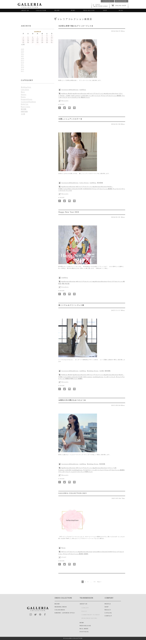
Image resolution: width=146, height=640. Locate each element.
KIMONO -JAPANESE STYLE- (65, 613)
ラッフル (69, 190)
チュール (116, 189)
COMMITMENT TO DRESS (91, 615)
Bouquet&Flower (26, 99)
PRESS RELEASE (89, 10)
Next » (99, 582)
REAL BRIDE (84, 628)
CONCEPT (85, 608)
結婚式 (80, 378)
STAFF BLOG (84, 631)
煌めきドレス (85, 97)
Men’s (23, 92)
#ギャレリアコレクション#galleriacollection (102, 93)
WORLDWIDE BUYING (89, 618)
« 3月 (23, 44)
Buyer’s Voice (25, 106)
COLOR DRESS (60, 610)
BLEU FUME (65, 95)
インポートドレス (95, 95)
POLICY (84, 611)
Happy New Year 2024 (68, 212)
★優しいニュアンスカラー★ (70, 119)
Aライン (110, 468)
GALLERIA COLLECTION (72, 189)
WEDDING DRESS (61, 607)
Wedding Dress (92, 371)
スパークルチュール (74, 97)
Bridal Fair (24, 104)
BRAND (57, 10)
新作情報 (100, 182)
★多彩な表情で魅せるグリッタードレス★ (75, 26)
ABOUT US (25, 10)
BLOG (121, 10)
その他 (101, 371)
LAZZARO (85, 95)
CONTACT (108, 616)
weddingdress (98, 377)
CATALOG (108, 613)
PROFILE (108, 604)
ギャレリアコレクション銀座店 (111, 95)
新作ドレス (74, 378)
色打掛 (67, 283)
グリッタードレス (64, 471)
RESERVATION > (121, 1)
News (63, 548)
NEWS (73, 10)
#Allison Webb (66, 93)
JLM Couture (75, 95)
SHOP (105, 10)
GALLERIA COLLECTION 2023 (72, 493)
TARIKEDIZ (87, 189)
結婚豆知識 (24, 111)
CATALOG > (107, 1)
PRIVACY (108, 610)
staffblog (82, 89)
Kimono (23, 94)
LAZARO (68, 470)
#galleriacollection (80, 93)
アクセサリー (87, 470)
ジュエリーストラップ (77, 471)
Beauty (23, 97)
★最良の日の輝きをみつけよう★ (72, 400)
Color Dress (84, 182)
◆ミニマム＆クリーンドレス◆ (71, 305)
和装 (63, 283)
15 (95, 582)
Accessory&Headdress (69, 89)
